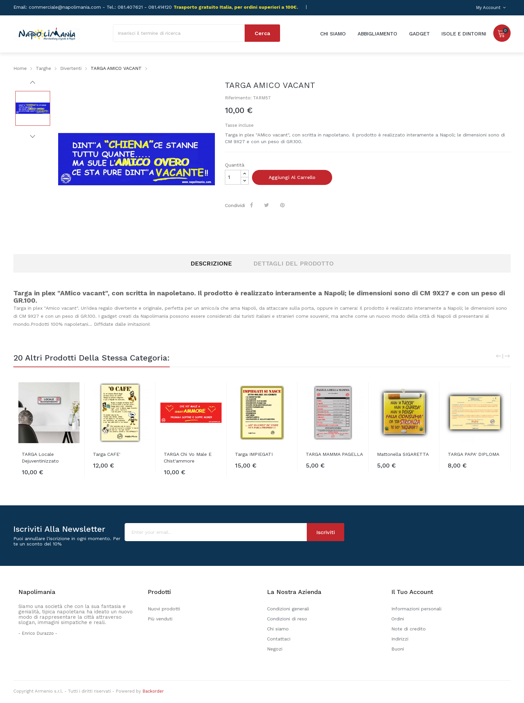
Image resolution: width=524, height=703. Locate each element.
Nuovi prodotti (164, 608)
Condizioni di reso (287, 618)
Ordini (397, 618)
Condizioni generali (288, 608)
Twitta (267, 205)
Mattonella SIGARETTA (403, 454)
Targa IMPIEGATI (254, 454)
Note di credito (408, 628)
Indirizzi (399, 638)
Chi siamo (278, 628)
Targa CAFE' (106, 454)
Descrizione (211, 263)
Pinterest (283, 205)
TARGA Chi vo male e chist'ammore (188, 457)
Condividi (252, 205)
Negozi (274, 648)
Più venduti (160, 618)
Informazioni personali (416, 608)
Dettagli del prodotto (293, 263)
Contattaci (278, 638)
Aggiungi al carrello (292, 177)
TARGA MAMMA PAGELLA (334, 454)
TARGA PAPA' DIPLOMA (473, 454)
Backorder (153, 691)
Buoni (397, 648)
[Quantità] (233, 177)
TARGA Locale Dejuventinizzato (40, 457)
